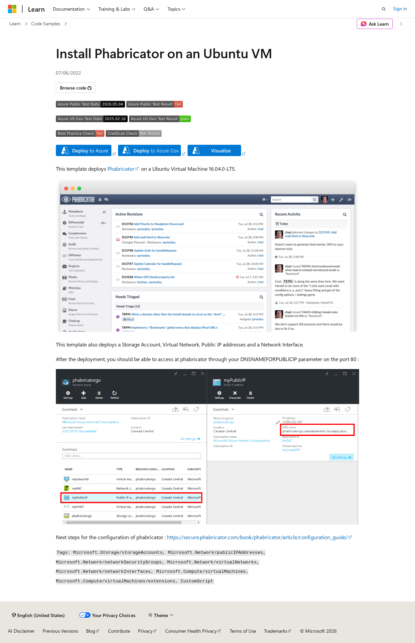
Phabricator (120, 168)
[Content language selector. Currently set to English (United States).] (38, 615)
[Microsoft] (12, 9)
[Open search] (383, 9)
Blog (90, 631)
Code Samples (45, 23)
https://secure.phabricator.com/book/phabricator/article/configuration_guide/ (257, 537)
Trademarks (275, 631)
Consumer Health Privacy (191, 631)
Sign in (400, 8)
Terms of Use (243, 631)
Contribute (119, 631)
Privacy (145, 631)
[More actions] (401, 24)
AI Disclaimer (21, 631)
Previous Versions (60, 631)
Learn (15, 23)
